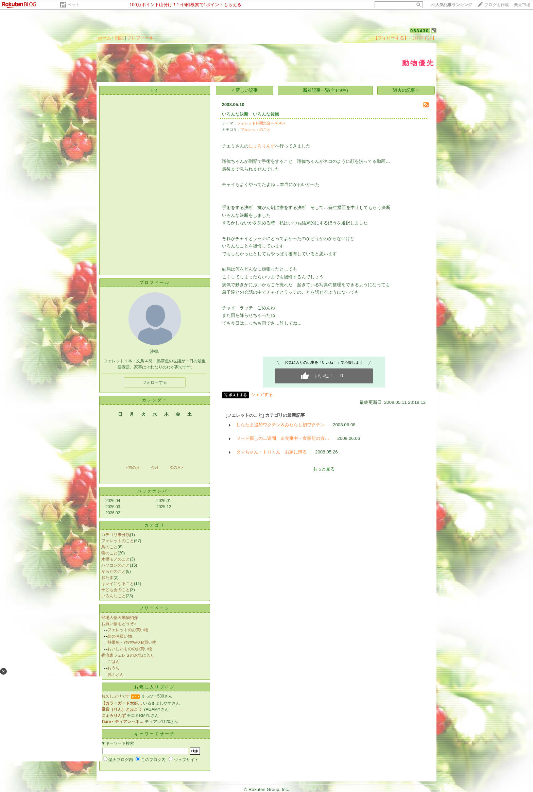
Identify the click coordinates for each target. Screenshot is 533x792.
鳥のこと (109, 547)
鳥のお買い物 (119, 636)
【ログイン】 (423, 37)
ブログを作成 (496, 4)
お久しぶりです (115, 696)
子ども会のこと (115, 589)
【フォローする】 (391, 37)
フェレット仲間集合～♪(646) (261, 123)
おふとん (115, 674)
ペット (73, 4)
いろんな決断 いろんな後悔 (250, 114)
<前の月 (132, 467)
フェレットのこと (117, 540)
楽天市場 (522, 4)
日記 (119, 37)
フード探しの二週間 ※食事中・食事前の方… (282, 438)
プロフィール (140, 37)
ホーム (104, 37)
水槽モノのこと (115, 559)
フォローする (154, 382)
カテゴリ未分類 (115, 534)
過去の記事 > (406, 90)
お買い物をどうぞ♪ (118, 623)
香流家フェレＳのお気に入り (127, 655)
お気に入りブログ (154, 687)
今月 (154, 467)
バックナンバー (155, 491)
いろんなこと (113, 595)
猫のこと (109, 553)
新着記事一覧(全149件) (325, 90)
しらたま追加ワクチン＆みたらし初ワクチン (280, 424)
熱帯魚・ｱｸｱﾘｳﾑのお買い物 (131, 642)
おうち (113, 668)
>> (451, 4)
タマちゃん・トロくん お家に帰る (271, 451)
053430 (419, 30)
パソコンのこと (115, 565)
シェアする (262, 394)
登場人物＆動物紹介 (119, 617)
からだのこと (113, 571)
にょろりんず (261, 146)
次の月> (176, 467)
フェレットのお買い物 (127, 629)
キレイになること (117, 583)
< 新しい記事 (245, 90)
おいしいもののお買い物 (129, 649)
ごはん (113, 661)
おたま (107, 577)
